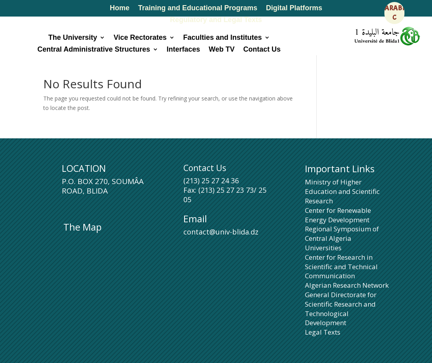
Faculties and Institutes (222, 38)
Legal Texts (322, 332)
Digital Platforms (294, 8)
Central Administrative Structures (93, 50)
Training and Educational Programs (197, 8)
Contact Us (262, 50)
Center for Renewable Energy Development (338, 215)
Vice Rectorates (140, 38)
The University (72, 38)
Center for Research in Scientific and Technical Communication (341, 267)
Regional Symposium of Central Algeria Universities (342, 238)
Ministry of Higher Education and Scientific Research (342, 191)
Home (119, 8)
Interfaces (183, 50)
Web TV (222, 50)
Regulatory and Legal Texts (216, 20)
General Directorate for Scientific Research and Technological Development (341, 308)
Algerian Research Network (347, 285)
